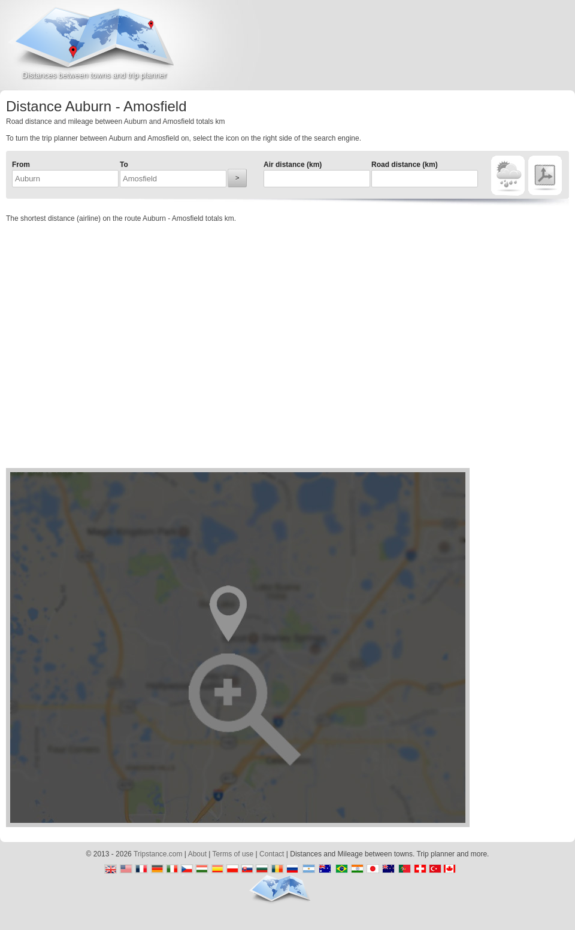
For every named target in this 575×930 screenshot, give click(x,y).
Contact (271, 854)
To (124, 164)
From (21, 164)
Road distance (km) (404, 164)
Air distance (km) (293, 164)
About (197, 854)
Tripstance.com (158, 854)
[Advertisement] (435, 50)
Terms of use (233, 854)
